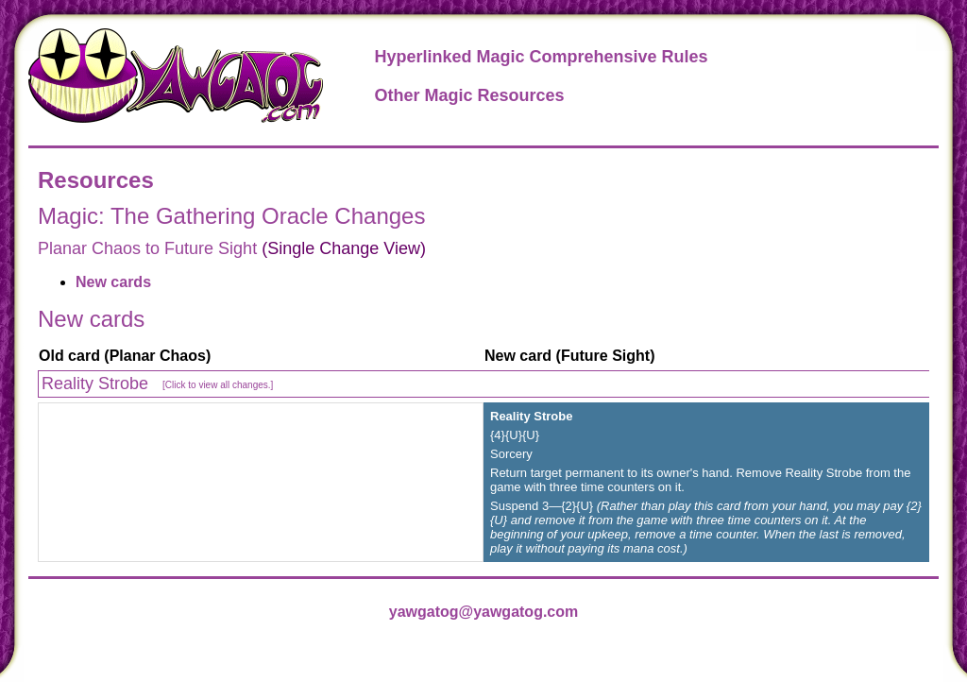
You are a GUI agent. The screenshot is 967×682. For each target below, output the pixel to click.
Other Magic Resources (469, 95)
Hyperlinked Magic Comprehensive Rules (540, 56)
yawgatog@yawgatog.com (484, 612)
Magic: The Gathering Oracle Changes (231, 216)
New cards (113, 282)
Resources (96, 180)
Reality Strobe (157, 383)
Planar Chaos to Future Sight (147, 248)
